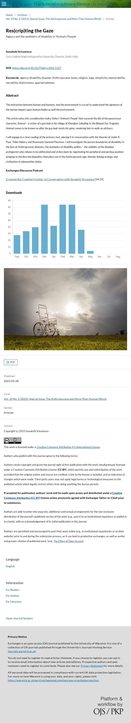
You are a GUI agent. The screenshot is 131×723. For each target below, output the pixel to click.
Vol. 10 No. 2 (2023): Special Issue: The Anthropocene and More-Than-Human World (53, 18)
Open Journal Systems (19, 618)
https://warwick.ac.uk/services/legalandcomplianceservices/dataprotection (53, 680)
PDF (12, 362)
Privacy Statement (92, 665)
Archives (22, 14)
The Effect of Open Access (68, 541)
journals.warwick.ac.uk (22, 651)
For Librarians (13, 601)
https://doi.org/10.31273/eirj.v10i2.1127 (36, 68)
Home (9, 14)
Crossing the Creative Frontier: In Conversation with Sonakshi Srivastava (50, 179)
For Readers (12, 589)
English (10, 566)
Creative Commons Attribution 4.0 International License (68, 447)
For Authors (12, 595)
